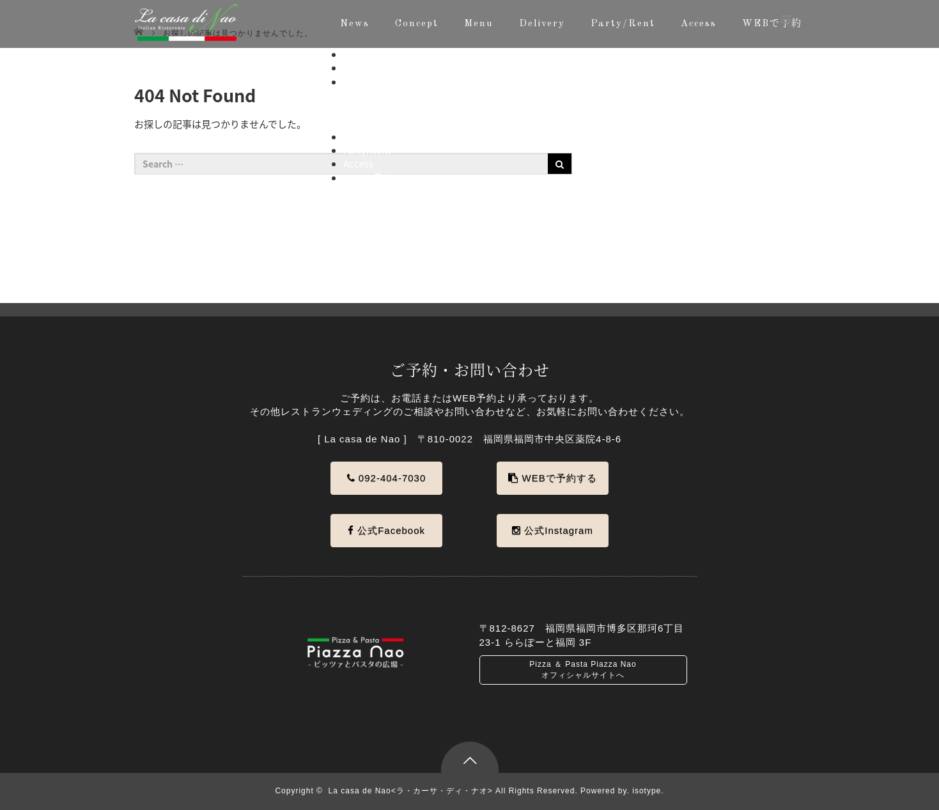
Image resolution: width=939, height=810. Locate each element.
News (354, 24)
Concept (416, 24)
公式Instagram (552, 530)
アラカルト (393, 109)
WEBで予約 (367, 178)
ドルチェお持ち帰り (412, 123)
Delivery (542, 24)
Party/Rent (623, 24)
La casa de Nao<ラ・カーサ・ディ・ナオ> (411, 790)
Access (699, 24)
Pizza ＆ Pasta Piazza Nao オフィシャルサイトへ (582, 670)
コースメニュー (402, 95)
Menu (478, 24)
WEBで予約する (552, 477)
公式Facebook (386, 530)
